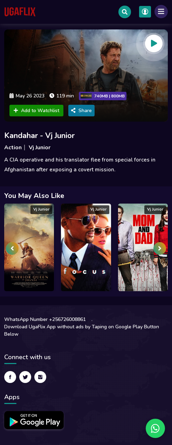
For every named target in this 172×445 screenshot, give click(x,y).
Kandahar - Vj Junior (39, 135)
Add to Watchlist (36, 110)
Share (81, 110)
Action (13, 147)
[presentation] (12, 248)
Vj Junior (39, 147)
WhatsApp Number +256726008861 (45, 319)
